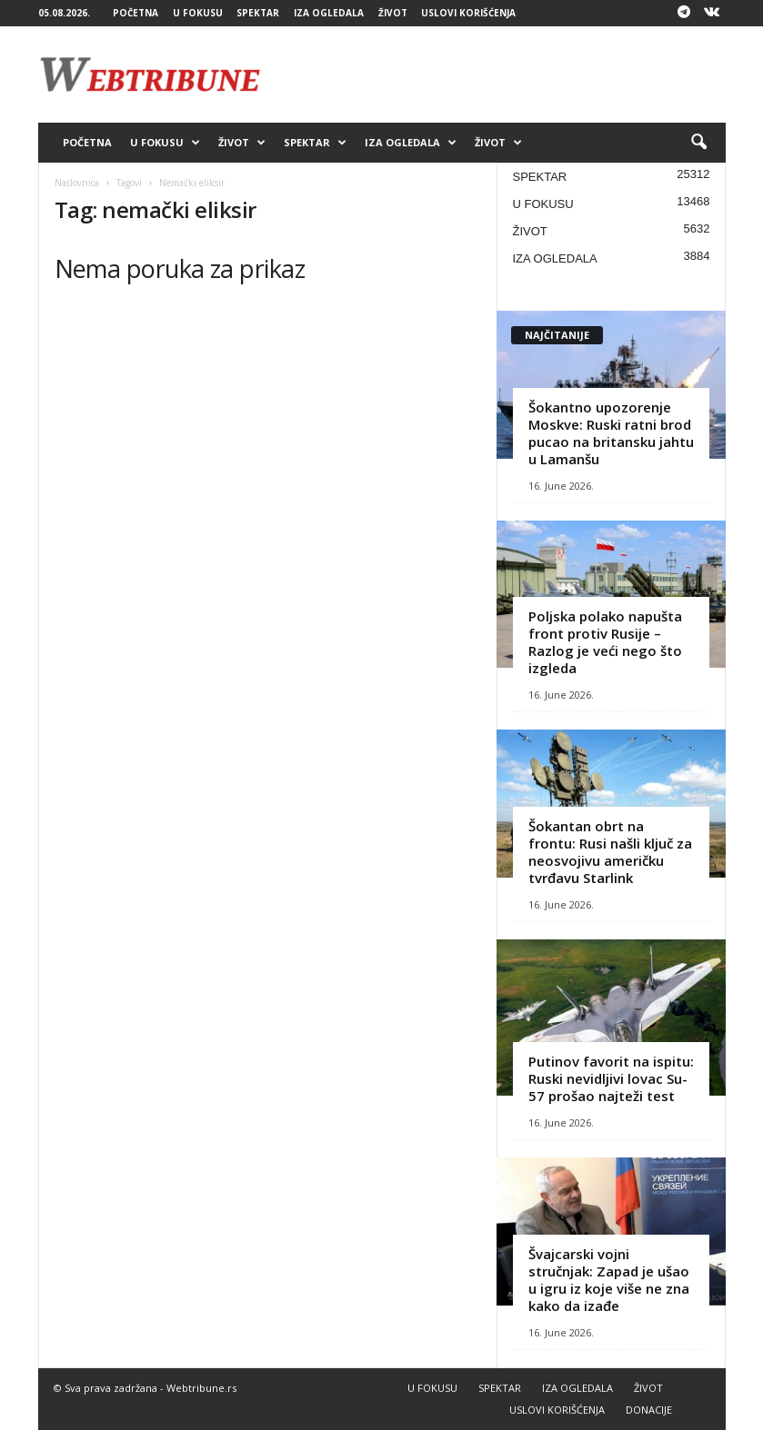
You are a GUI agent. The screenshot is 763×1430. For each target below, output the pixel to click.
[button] (698, 143)
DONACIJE (649, 1409)
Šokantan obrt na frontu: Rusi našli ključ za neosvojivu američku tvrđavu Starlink (610, 852)
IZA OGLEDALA (329, 12)
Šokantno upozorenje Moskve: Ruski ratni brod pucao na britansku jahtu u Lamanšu (611, 433)
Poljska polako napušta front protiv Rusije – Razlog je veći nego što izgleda (605, 642)
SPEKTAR (257, 12)
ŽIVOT (392, 12)
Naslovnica (77, 182)
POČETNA (135, 12)
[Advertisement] (495, 74)
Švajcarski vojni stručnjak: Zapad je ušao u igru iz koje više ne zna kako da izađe (608, 1280)
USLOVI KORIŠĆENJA (468, 12)
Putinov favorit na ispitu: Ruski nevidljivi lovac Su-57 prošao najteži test (611, 1078)
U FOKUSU (198, 12)
